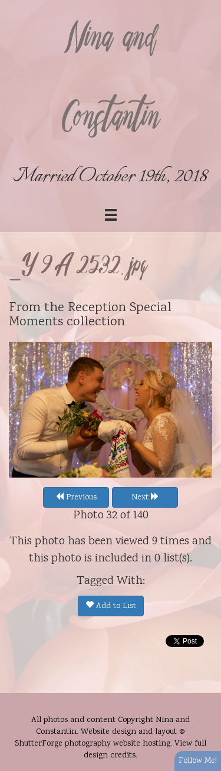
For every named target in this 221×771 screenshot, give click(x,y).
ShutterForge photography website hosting (92, 744)
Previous (76, 498)
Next (145, 498)
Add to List (110, 606)
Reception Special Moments (90, 315)
